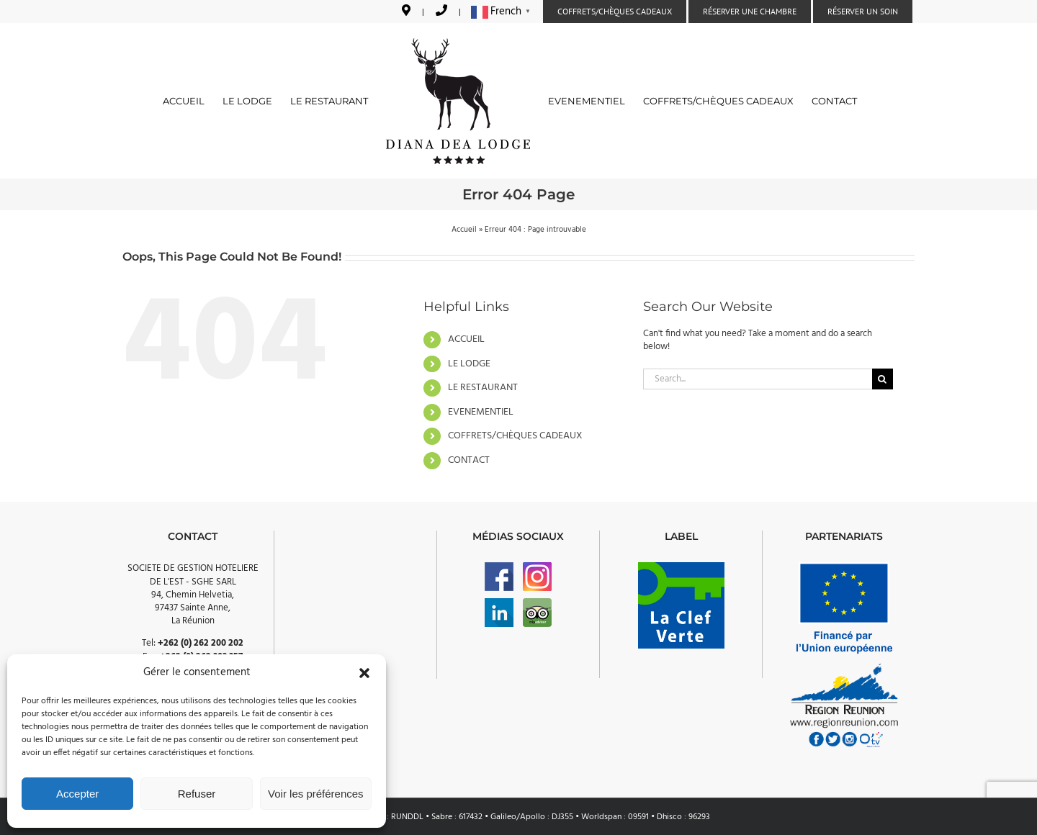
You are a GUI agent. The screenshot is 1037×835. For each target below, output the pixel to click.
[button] (364, 673)
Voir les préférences (316, 793)
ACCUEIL (466, 339)
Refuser (197, 793)
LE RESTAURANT (483, 387)
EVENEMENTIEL (480, 412)
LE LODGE (469, 364)
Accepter (77, 793)
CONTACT (469, 460)
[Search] (882, 379)
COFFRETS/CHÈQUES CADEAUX (515, 436)
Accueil (464, 229)
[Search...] (757, 379)
